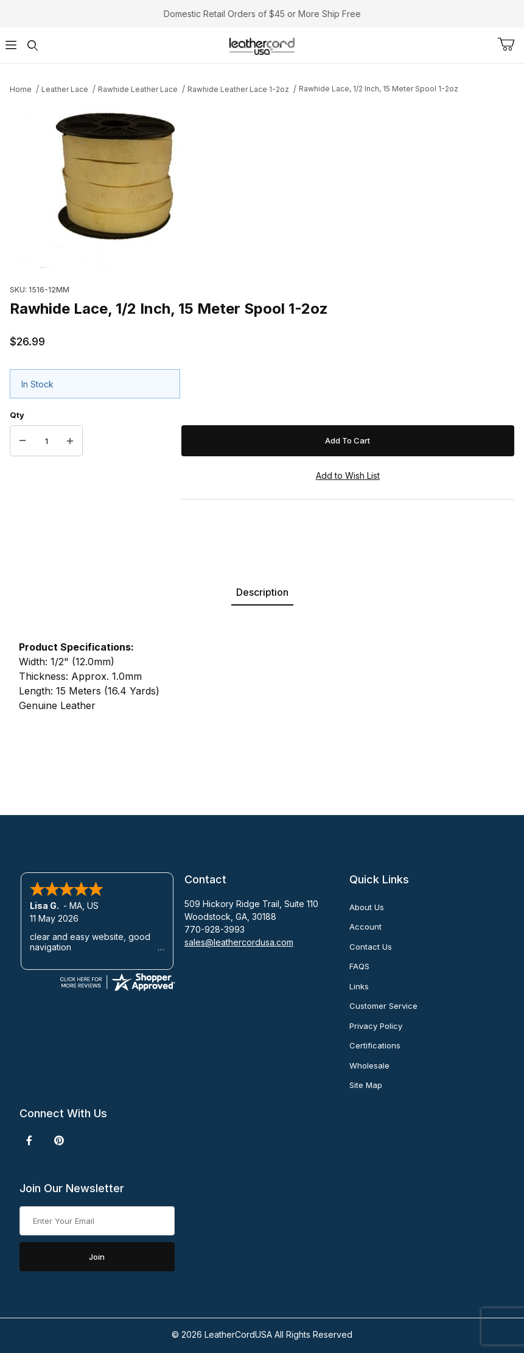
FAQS (359, 966)
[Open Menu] (11, 45)
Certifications (374, 1045)
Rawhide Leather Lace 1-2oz (238, 89)
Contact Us (370, 947)
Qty (17, 415)
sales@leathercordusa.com (238, 942)
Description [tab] (262, 592)
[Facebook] (29, 1140)
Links (359, 986)
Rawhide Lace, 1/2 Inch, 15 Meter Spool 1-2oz (378, 88)
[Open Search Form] (33, 45)
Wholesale (369, 1065)
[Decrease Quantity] (22, 441)
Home (21, 89)
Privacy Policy (375, 1026)
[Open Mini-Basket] (510, 44)
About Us (366, 907)
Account (365, 926)
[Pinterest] (59, 1140)
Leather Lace (64, 89)
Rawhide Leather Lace (138, 89)
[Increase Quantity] (70, 441)
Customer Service (383, 1006)
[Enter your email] (97, 1220)
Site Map (365, 1085)
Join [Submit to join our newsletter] (97, 1257)
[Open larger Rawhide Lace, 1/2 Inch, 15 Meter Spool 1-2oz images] (262, 186)
